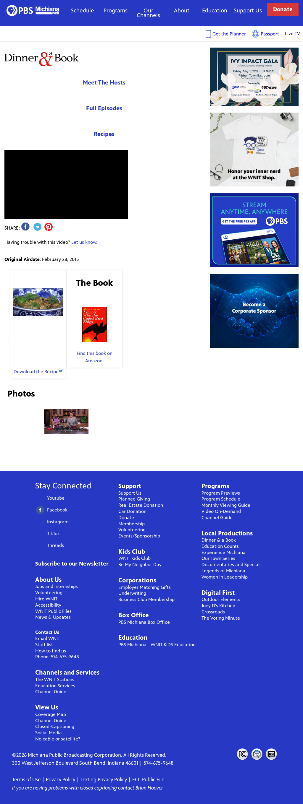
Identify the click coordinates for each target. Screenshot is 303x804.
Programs (116, 10)
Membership (131, 524)
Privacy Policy (60, 779)
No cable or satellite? (57, 739)
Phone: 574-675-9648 (57, 657)
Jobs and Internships (56, 586)
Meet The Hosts (104, 82)
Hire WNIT (46, 599)
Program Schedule (221, 499)
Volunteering (48, 592)
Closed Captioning (272, 754)
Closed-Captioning (54, 726)
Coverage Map (50, 714)
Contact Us (47, 632)
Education (214, 10)
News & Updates (53, 617)
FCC (242, 754)
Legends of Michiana (223, 571)
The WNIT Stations (54, 679)
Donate (283, 9)
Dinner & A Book (41, 59)
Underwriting (132, 593)
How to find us (50, 651)
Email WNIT (47, 638)
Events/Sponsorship (139, 536)
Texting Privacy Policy (103, 779)
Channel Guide (50, 691)
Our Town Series (218, 558)
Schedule (82, 10)
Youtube (56, 498)
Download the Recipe (36, 371)
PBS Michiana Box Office (144, 622)
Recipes (104, 134)
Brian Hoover (149, 788)
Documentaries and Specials (232, 564)
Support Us (248, 10)
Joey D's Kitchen (218, 605)
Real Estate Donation (140, 505)
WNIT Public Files (53, 611)
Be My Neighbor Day (140, 564)
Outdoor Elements (221, 599)
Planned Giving (134, 499)
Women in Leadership (225, 577)
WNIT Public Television (33, 10)
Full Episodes (104, 108)
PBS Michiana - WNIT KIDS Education (157, 644)
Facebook (57, 510)
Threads (55, 545)
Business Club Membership (146, 599)
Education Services (55, 685)
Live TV (292, 33)
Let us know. (84, 242)
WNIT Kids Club (134, 558)
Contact (257, 754)
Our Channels (148, 13)
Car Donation (132, 511)
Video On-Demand (221, 511)
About (181, 10)
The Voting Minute (221, 618)
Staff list (44, 644)
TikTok (53, 533)
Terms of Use (26, 779)
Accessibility (48, 605)
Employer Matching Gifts (144, 587)
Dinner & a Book (219, 540)
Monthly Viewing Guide (226, 505)
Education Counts (220, 546)
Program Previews (221, 493)
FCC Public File (148, 779)
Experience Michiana (224, 552)
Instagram (58, 521)
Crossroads (213, 612)
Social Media (48, 732)
